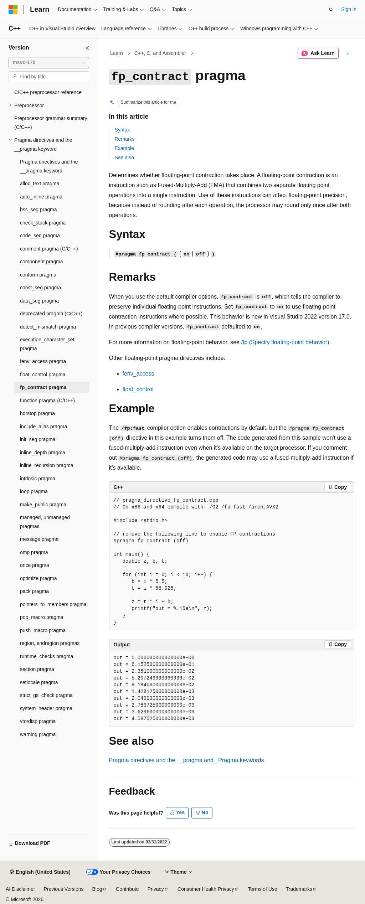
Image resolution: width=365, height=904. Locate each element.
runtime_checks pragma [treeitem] (46, 656)
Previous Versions (63, 889)
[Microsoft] (13, 9)
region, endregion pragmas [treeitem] (49, 643)
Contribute (127, 889)
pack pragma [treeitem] (34, 591)
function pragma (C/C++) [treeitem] (47, 400)
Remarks (125, 139)
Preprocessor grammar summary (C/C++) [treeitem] (50, 122)
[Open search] (331, 9)
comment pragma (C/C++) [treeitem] (49, 249)
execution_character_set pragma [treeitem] (47, 344)
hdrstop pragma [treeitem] (37, 413)
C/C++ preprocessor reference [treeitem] (48, 92)
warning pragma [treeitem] (38, 734)
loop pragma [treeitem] (34, 491)
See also (124, 157)
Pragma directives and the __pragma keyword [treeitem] (49, 166)
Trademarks (299, 889)
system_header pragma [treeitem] (46, 708)
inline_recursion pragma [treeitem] (46, 465)
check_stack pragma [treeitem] (43, 223)
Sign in (348, 9)
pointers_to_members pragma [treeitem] (53, 604)
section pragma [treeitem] (37, 669)
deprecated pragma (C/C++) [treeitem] (51, 313)
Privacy (156, 889)
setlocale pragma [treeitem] (39, 682)
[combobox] (49, 62)
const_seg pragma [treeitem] (40, 287)
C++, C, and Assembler (160, 53)
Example (124, 148)
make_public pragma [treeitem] (43, 504)
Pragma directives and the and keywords (186, 760)
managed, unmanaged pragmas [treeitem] (45, 522)
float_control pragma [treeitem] (43, 374)
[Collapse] (87, 47)
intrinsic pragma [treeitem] (37, 478)
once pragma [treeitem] (34, 565)
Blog (97, 889)
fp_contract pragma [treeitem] (43, 387)
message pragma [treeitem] (39, 539)
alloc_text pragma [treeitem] (40, 183)
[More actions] (347, 53)
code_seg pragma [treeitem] (40, 235)
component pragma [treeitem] (41, 261)
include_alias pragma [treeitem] (43, 426)
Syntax (122, 130)
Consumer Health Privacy (206, 889)
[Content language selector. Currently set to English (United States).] (40, 872)
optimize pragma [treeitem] (38, 578)
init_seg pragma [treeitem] (38, 439)
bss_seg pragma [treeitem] (38, 209)
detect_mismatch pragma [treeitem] (48, 327)
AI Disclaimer (20, 889)
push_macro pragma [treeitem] (43, 630)
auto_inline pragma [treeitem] (41, 197)
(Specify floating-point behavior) (285, 342)
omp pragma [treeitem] (34, 552)
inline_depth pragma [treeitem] (42, 452)
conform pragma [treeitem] (38, 275)
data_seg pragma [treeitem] (39, 301)
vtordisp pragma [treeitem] (38, 721)
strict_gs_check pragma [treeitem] (46, 695)
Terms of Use (262, 889)
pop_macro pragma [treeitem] (41, 617)
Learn (116, 53)
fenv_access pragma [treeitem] (43, 361)
